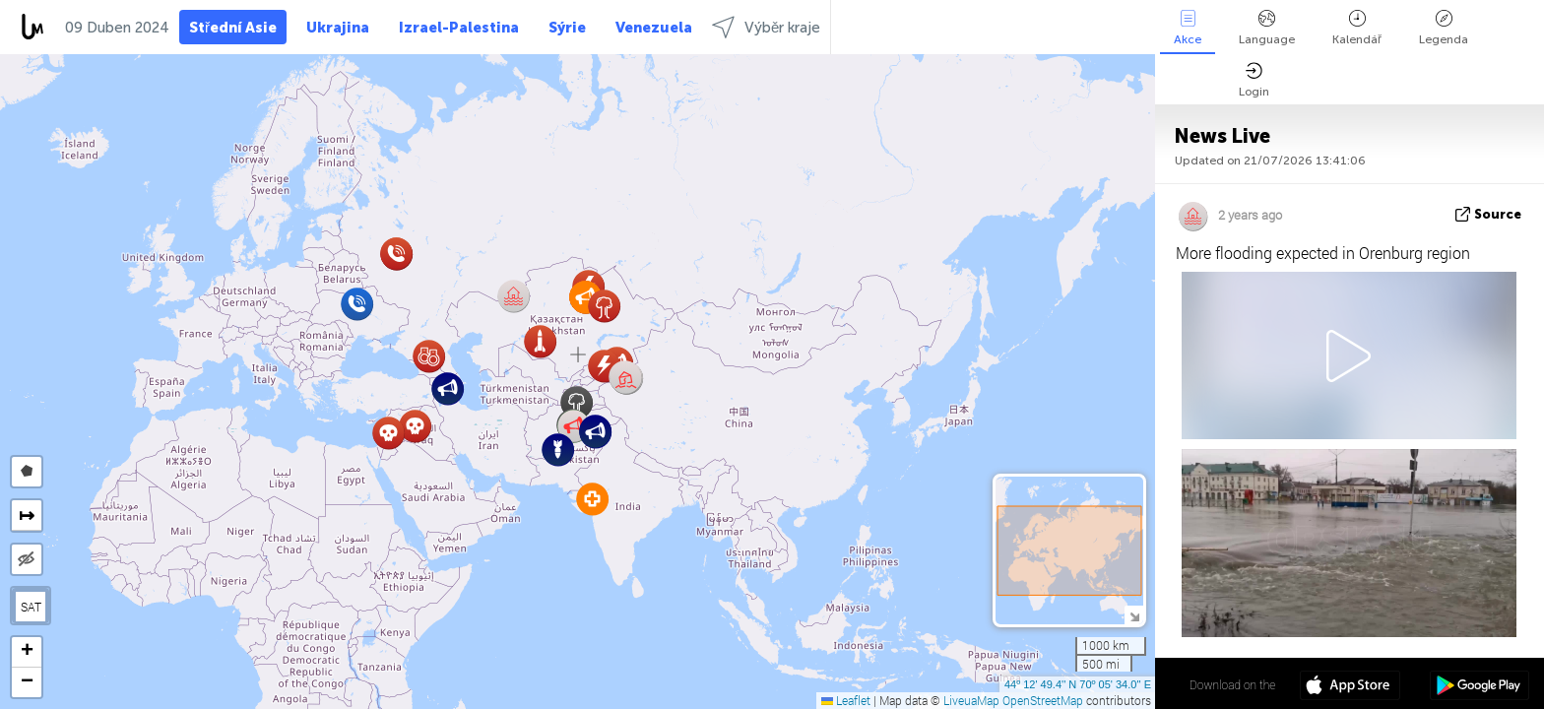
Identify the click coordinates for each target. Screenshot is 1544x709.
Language (1267, 28)
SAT (31, 606)
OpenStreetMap (1042, 700)
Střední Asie (233, 27)
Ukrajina (337, 27)
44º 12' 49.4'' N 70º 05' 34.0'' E (1077, 684)
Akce (1187, 28)
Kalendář (1357, 28)
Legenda (1443, 28)
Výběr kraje (766, 27)
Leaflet (845, 700)
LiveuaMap (971, 700)
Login (1254, 80)
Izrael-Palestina (459, 27)
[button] (626, 377)
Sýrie (567, 27)
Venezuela (653, 27)
